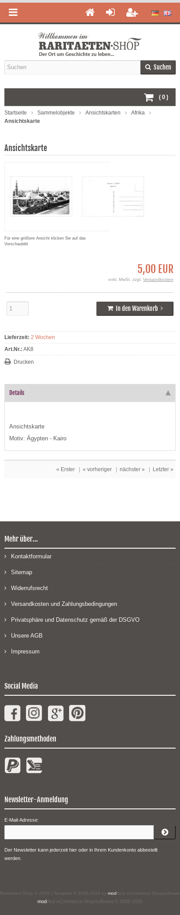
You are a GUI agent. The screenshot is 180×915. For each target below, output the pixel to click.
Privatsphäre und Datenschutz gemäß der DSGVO (72, 619)
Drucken (24, 362)
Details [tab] (90, 392)
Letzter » (163, 469)
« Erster (65, 469)
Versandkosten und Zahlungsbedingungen (60, 603)
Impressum (22, 651)
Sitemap (18, 572)
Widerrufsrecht (26, 587)
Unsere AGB (23, 635)
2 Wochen (43, 337)
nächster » (132, 469)
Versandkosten (158, 279)
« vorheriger (97, 469)
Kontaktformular (27, 556)
